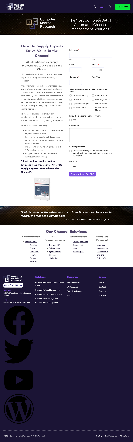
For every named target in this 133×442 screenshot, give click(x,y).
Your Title (96, 77)
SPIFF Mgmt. (78, 251)
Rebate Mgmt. (55, 248)
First (71, 59)
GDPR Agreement (77, 147)
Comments (74, 125)
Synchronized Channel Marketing (55, 254)
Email (72, 65)
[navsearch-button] (94, 6)
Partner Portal (101, 103)
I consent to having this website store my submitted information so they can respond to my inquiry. (92, 153)
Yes (74, 120)
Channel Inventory (80, 95)
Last (93, 59)
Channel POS (101, 95)
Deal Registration (102, 99)
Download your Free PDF (82, 174)
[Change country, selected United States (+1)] (94, 69)
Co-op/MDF (78, 99)
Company (74, 77)
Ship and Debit (79, 108)
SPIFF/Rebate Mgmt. (101, 109)
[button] (101, 6)
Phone (95, 65)
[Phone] (98, 69)
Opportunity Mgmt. (81, 103)
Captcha (73, 161)
